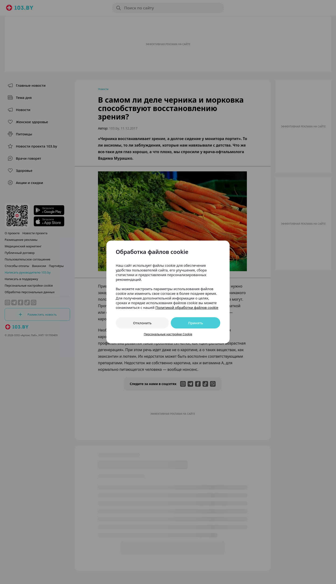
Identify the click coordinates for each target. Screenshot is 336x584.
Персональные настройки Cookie (168, 334)
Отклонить (142, 323)
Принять (195, 323)
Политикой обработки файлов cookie (186, 307)
